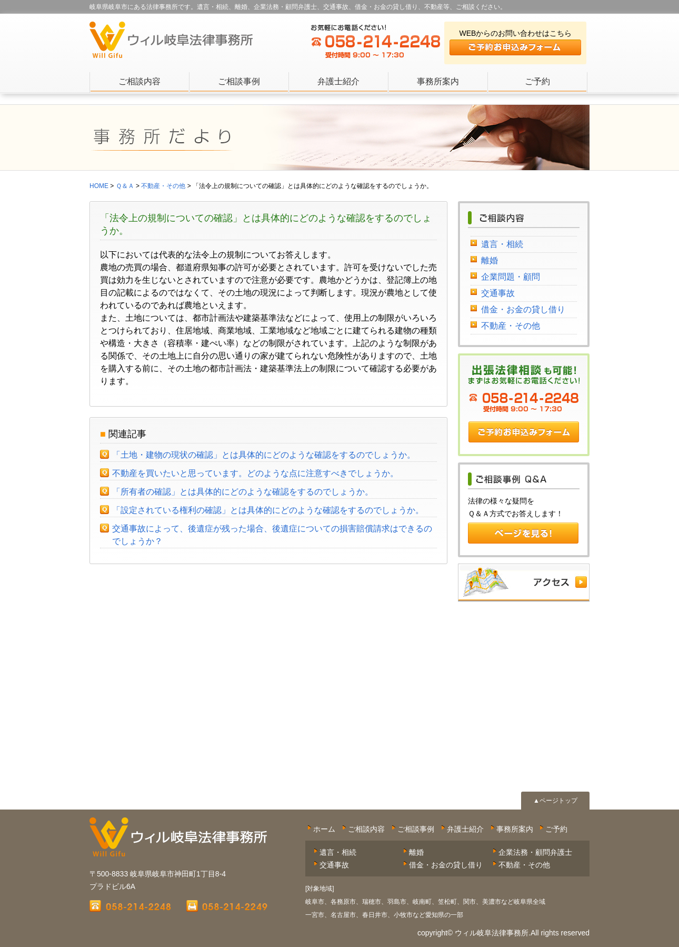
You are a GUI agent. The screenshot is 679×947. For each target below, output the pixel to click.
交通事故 (498, 293)
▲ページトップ (555, 800)
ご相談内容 (139, 81)
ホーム (324, 829)
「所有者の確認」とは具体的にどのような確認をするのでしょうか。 (242, 491)
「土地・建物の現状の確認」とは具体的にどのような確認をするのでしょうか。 (263, 454)
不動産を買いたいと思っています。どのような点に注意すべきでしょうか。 (255, 473)
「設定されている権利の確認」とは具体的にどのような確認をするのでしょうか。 (268, 510)
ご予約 (537, 81)
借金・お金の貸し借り (523, 309)
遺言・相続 (502, 244)
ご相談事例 (239, 81)
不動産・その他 (510, 325)
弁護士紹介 (338, 81)
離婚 (489, 260)
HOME (98, 186)
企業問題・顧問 (510, 276)
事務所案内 (438, 81)
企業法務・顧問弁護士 (535, 852)
